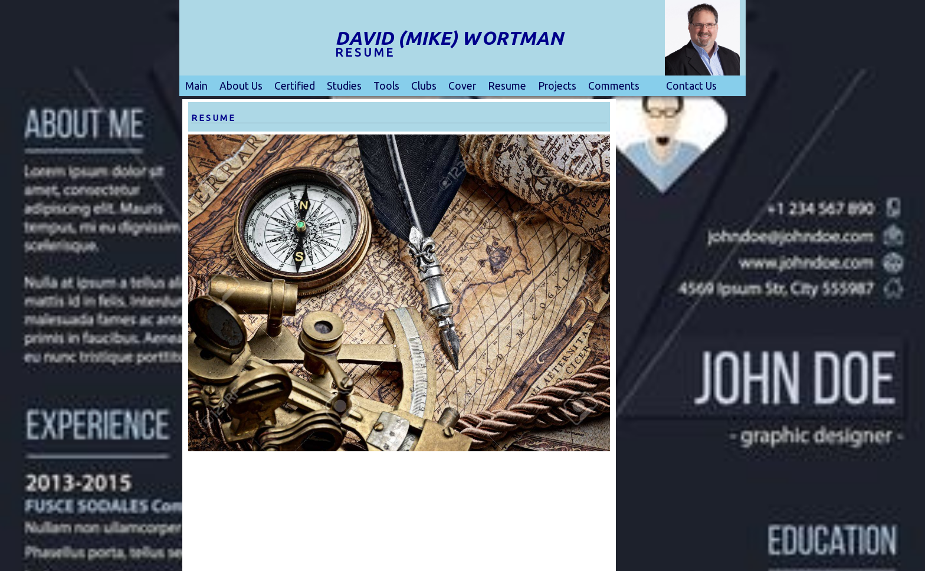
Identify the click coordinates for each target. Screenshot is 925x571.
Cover (462, 85)
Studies (344, 85)
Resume (507, 85)
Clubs (424, 85)
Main (196, 85)
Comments (613, 85)
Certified (294, 85)
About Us (241, 85)
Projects (557, 85)
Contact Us (691, 85)
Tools (386, 85)
